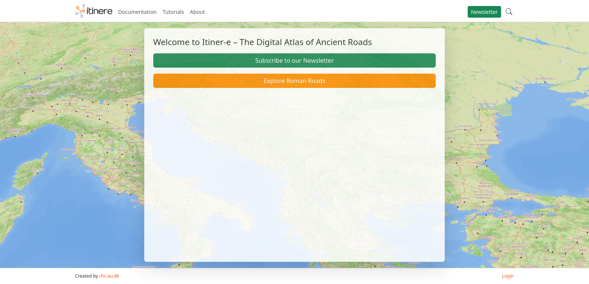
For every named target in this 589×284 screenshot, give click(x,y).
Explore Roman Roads (294, 81)
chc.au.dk (109, 276)
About (197, 11)
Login (508, 276)
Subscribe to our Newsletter (294, 60)
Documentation (137, 11)
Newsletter (484, 11)
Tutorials (173, 11)
